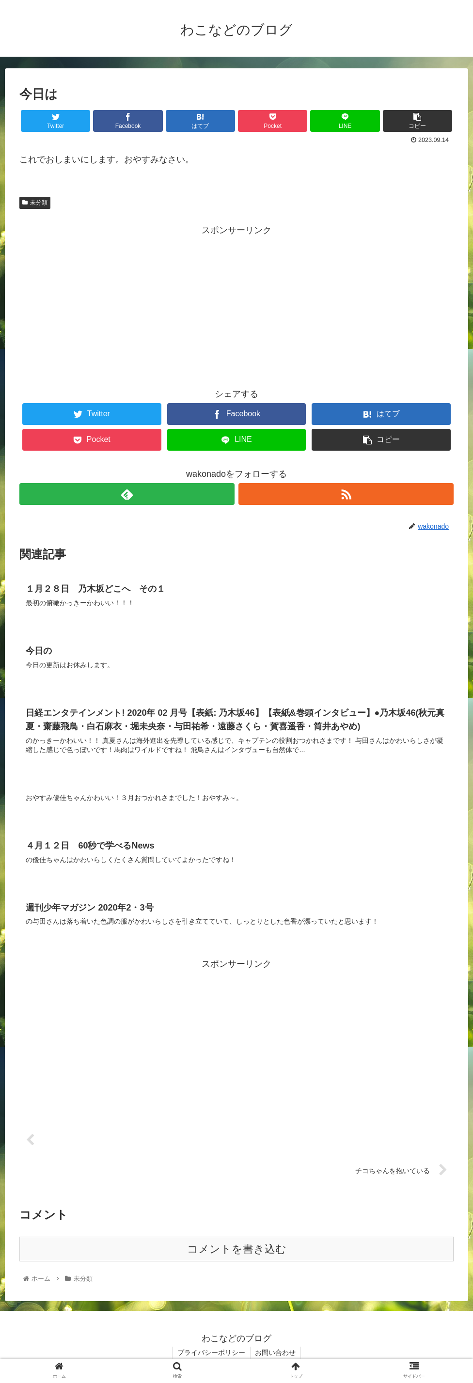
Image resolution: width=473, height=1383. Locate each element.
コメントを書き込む (236, 1249)
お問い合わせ (275, 1352)
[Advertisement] (236, 306)
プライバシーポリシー (211, 1352)
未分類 (34, 202)
